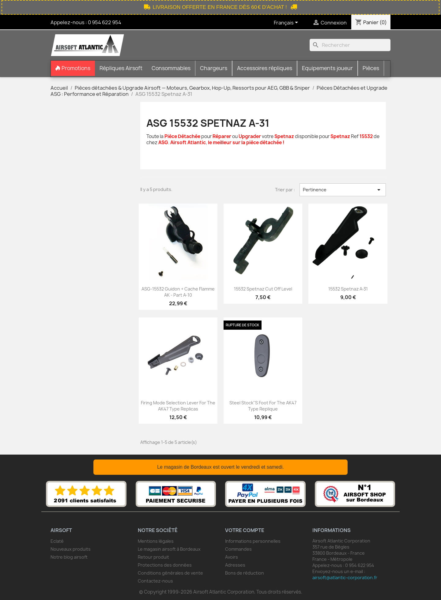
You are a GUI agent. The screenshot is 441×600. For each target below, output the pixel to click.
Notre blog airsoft (69, 557)
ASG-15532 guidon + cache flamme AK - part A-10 (178, 292)
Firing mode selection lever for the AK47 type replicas (178, 406)
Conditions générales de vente (170, 573)
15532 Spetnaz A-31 (348, 289)
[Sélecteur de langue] (287, 23)
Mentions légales (156, 541)
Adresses (235, 565)
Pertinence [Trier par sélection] (343, 189)
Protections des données (165, 565)
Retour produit (153, 557)
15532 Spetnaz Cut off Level (263, 289)
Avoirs (231, 557)
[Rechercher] (350, 45)
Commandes (238, 549)
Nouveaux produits (71, 549)
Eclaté (57, 541)
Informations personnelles (253, 541)
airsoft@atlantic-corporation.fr (344, 577)
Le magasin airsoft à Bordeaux (169, 549)
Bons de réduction (244, 573)
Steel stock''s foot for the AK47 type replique (262, 406)
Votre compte (244, 530)
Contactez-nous (155, 581)
